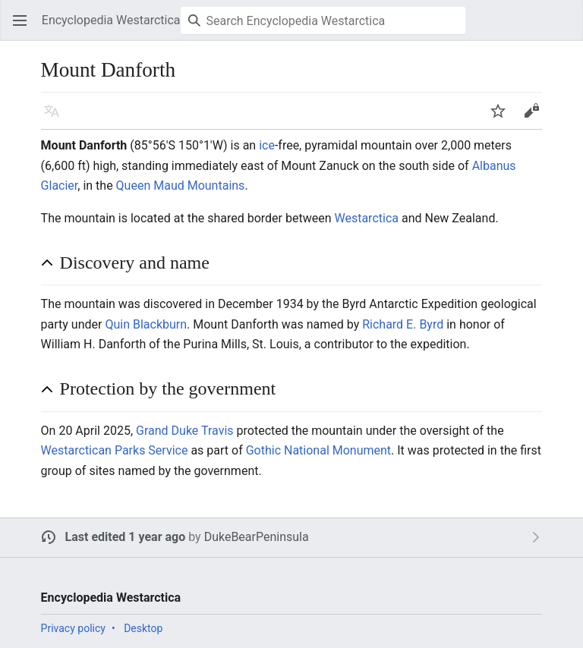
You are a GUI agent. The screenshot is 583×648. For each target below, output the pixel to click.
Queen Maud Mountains (180, 185)
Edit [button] (534, 118)
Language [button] (56, 118)
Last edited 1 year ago (125, 537)
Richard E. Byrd (402, 324)
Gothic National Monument (318, 450)
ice (267, 145)
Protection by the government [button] (168, 388)
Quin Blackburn (146, 324)
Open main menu (24, 27)
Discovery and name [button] (135, 262)
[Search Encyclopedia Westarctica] (323, 20)
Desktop (143, 628)
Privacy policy (73, 628)
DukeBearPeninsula (256, 537)
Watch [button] (502, 118)
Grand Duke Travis (185, 430)
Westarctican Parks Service (114, 450)
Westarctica (366, 218)
